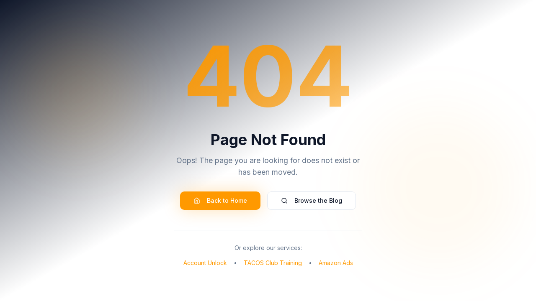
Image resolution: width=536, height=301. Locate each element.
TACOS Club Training (273, 262)
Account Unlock (205, 262)
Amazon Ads (336, 262)
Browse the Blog (311, 200)
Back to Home (220, 200)
